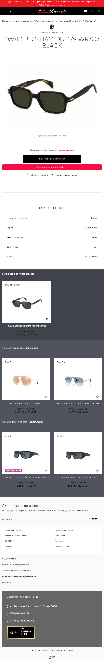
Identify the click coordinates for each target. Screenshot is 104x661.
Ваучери (59, 541)
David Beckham (12, 285)
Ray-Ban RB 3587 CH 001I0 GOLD (26, 404)
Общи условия (9, 559)
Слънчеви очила (13, 530)
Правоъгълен (35, 422)
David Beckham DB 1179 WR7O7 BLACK (78, 21)
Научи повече (58, 5)
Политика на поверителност (15, 565)
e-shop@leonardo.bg (22, 621)
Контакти (6, 583)
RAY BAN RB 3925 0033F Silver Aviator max (78, 404)
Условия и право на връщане (16, 571)
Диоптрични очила (64, 530)
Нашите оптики (62, 547)
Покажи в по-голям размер (52, 136)
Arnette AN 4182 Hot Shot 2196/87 (78, 477)
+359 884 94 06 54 (20, 613)
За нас (8, 547)
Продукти (16, 21)
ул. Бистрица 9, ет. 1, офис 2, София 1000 (33, 606)
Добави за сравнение (64, 175)
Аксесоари (60, 536)
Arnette (8, 436)
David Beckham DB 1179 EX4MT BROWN (27, 326)
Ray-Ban (9, 362)
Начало (6, 21)
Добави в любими (37, 175)
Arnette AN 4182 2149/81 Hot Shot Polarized (26, 477)
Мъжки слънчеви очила (46, 21)
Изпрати (93, 519)
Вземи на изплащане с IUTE (52, 167)
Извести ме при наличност (52, 159)
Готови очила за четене (16, 536)
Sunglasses (28, 21)
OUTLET (8, 541)
